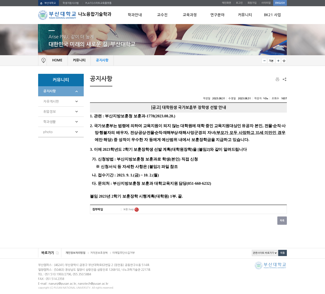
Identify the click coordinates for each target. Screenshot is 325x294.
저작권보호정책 (99, 252)
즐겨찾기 (284, 60)
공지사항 (49, 91)
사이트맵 (265, 3)
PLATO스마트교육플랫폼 (98, 3)
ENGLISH (280, 3)
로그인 (239, 3)
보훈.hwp (129, 209)
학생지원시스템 (71, 3)
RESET (271, 60)
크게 (278, 60)
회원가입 (252, 3)
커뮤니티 (245, 15)
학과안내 (135, 15)
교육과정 (190, 15)
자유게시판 (51, 101)
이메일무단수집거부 (123, 252)
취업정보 (49, 111)
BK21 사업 (272, 15)
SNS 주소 (284, 79)
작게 (264, 60)
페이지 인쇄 (277, 79)
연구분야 (217, 15)
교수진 (162, 15)
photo (48, 132)
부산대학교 (50, 3)
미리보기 (137, 210)
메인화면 (226, 3)
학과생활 (49, 121)
